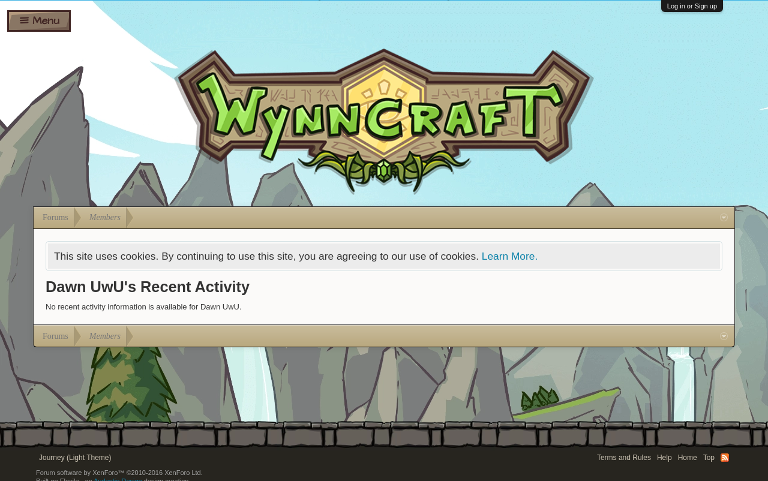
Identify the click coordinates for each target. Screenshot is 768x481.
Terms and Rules (624, 457)
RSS (725, 457)
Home (687, 457)
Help (664, 457)
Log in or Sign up (692, 6)
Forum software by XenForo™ (119, 472)
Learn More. (510, 256)
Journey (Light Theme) (75, 457)
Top (709, 457)
